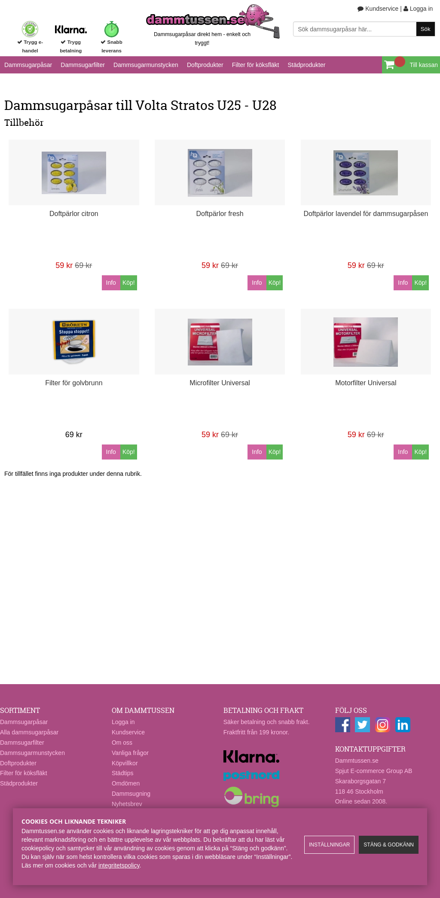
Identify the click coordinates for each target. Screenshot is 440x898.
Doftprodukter (205, 64)
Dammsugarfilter (83, 64)
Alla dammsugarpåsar (29, 732)
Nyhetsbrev (127, 804)
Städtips (123, 773)
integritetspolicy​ (118, 865)
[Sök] (364, 29)
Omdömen (126, 783)
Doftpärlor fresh (219, 213)
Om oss (122, 742)
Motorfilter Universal (365, 383)
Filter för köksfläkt (255, 64)
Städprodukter (306, 64)
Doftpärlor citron (73, 213)
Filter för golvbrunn (73, 383)
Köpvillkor (125, 763)
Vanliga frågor (130, 752)
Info (111, 282)
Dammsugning (131, 793)
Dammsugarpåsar (28, 64)
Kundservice (378, 8)
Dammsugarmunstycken (145, 64)
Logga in (418, 8)
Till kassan (423, 64)
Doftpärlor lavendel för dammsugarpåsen (365, 213)
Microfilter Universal (219, 383)
